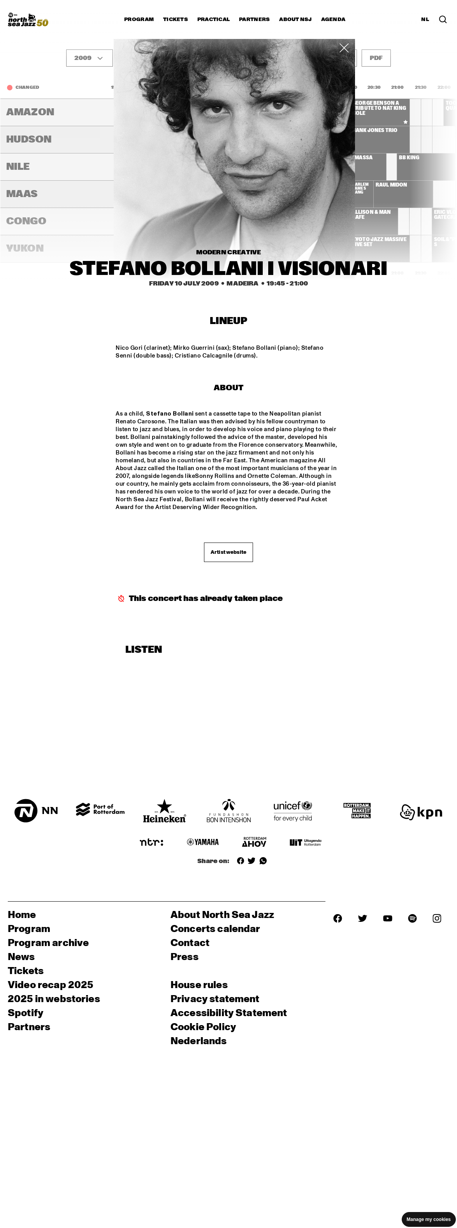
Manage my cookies (429, 1219)
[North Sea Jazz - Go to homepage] (28, 19)
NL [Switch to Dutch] (425, 19)
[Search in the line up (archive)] (443, 19)
